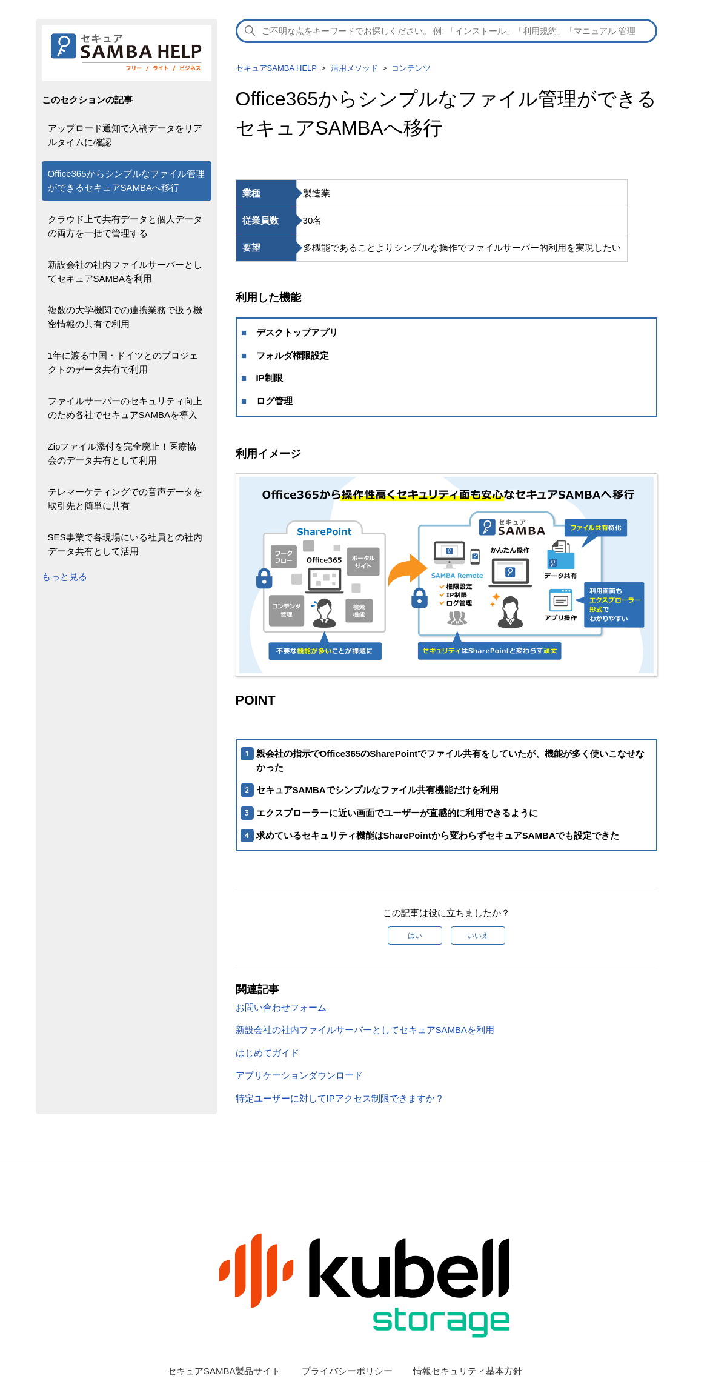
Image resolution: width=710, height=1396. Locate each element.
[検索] (446, 31)
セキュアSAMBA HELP (276, 68)
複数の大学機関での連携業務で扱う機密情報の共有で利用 (125, 317)
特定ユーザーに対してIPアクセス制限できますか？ (340, 1098)
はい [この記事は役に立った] (415, 935)
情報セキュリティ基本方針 (467, 1371)
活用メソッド (354, 68)
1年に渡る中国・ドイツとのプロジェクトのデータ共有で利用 (123, 362)
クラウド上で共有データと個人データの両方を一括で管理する (125, 226)
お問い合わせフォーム (281, 1007)
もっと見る (64, 576)
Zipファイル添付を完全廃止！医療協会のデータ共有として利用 (122, 453)
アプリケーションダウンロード (299, 1075)
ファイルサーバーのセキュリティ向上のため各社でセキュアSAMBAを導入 (125, 408)
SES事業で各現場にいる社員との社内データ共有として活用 (125, 544)
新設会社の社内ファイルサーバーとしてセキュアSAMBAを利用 (125, 271)
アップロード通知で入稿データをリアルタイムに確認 (125, 135)
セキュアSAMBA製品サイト (224, 1371)
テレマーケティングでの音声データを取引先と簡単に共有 (125, 499)
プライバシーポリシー (347, 1371)
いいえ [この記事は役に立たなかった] (478, 935)
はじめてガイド (267, 1053)
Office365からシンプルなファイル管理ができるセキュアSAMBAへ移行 (126, 180)
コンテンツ (411, 68)
